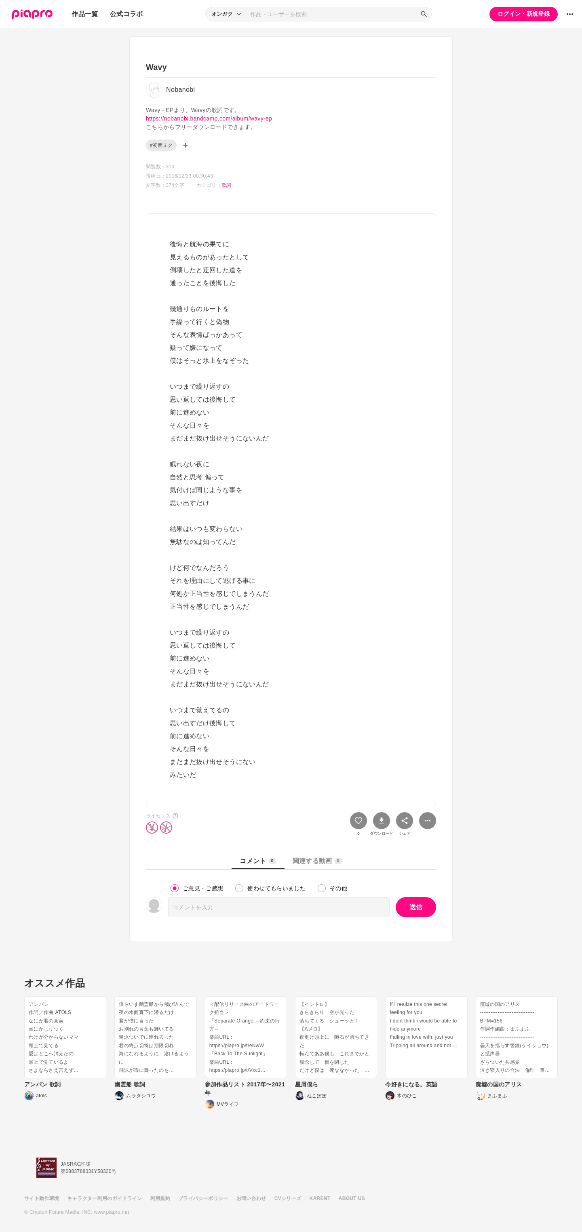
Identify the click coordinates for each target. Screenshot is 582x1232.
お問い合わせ (251, 1198)
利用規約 (160, 1198)
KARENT (320, 1198)
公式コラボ (126, 14)
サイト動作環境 (41, 1198)
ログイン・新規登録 (524, 14)
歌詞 (226, 185)
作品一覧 (85, 14)
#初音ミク (161, 145)
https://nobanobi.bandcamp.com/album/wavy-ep (209, 118)
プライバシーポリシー (203, 1198)
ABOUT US (352, 1198)
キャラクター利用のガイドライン (104, 1198)
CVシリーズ (288, 1198)
